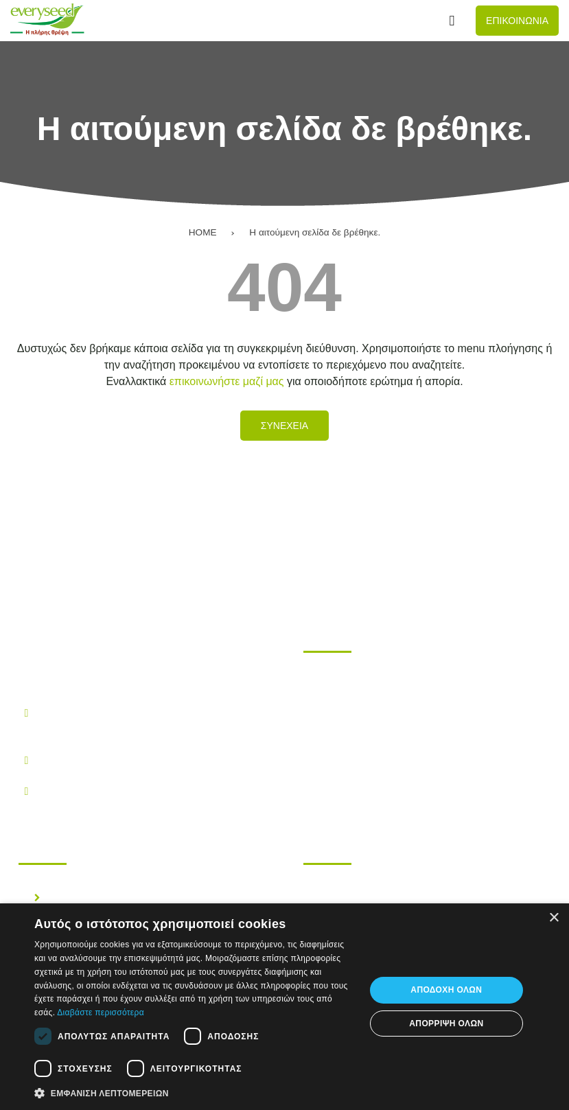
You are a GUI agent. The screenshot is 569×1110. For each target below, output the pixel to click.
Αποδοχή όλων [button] (446, 990)
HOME (203, 232)
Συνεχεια (284, 425)
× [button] (553, 918)
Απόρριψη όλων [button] (446, 1023)
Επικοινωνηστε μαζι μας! (389, 758)
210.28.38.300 (72, 759)
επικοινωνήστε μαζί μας (227, 381)
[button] (194, 1092)
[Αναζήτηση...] (452, 21)
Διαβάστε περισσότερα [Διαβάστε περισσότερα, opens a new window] (100, 1012)
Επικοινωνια (517, 20)
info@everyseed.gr (83, 790)
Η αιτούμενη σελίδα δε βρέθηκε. (314, 232)
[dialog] (284, 1006)
